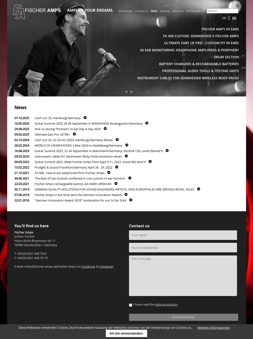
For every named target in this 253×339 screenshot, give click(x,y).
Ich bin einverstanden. (126, 333)
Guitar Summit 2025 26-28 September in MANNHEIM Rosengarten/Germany (88, 124)
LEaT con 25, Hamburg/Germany (58, 118)
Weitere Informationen (214, 328)
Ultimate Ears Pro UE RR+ (52, 134)
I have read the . (155, 304)
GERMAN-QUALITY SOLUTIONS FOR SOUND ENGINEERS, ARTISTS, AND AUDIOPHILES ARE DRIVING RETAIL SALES (114, 189)
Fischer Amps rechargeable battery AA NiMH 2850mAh (73, 184)
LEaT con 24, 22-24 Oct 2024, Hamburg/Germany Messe (74, 140)
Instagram (106, 267)
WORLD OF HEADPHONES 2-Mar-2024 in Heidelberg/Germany (78, 145)
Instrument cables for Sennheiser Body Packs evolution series (78, 156)
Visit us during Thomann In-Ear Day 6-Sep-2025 (68, 129)
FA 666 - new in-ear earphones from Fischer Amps (69, 173)
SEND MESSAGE (183, 317)
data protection (166, 304)
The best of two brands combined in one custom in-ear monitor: (80, 178)
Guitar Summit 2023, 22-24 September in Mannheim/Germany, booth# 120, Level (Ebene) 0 (99, 151)
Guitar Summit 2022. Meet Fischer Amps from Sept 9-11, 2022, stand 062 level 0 (90, 162)
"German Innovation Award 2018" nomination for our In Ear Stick (80, 200)
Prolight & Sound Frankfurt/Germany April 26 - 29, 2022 (73, 167)
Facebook (88, 267)
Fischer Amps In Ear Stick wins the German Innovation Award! (78, 195)
